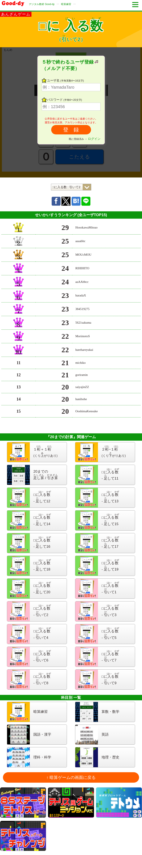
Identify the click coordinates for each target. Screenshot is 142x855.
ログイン (94, 138)
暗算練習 (66, 4)
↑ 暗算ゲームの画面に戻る (71, 777)
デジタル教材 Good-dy (41, 4)
